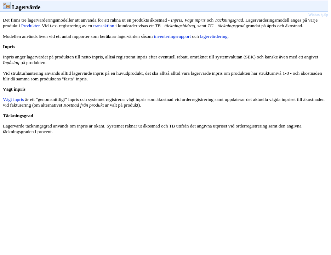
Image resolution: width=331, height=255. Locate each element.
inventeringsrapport (172, 36)
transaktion (103, 25)
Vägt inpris (13, 99)
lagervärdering (214, 36)
